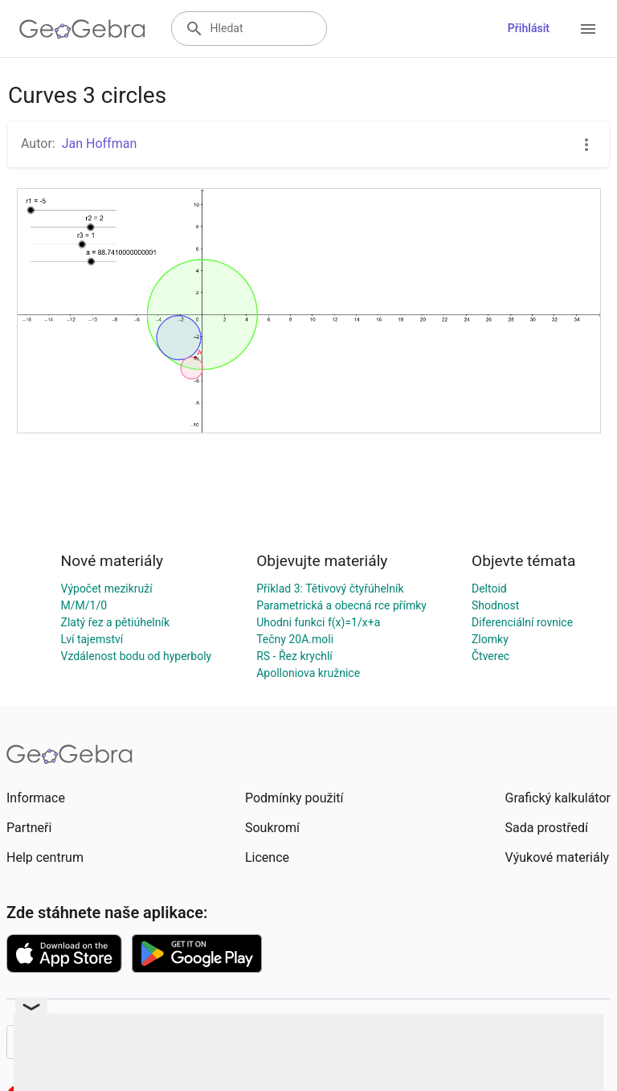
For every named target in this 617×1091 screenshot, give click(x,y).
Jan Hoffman (99, 143)
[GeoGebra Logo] (82, 29)
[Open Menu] (588, 29)
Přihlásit (529, 28)
